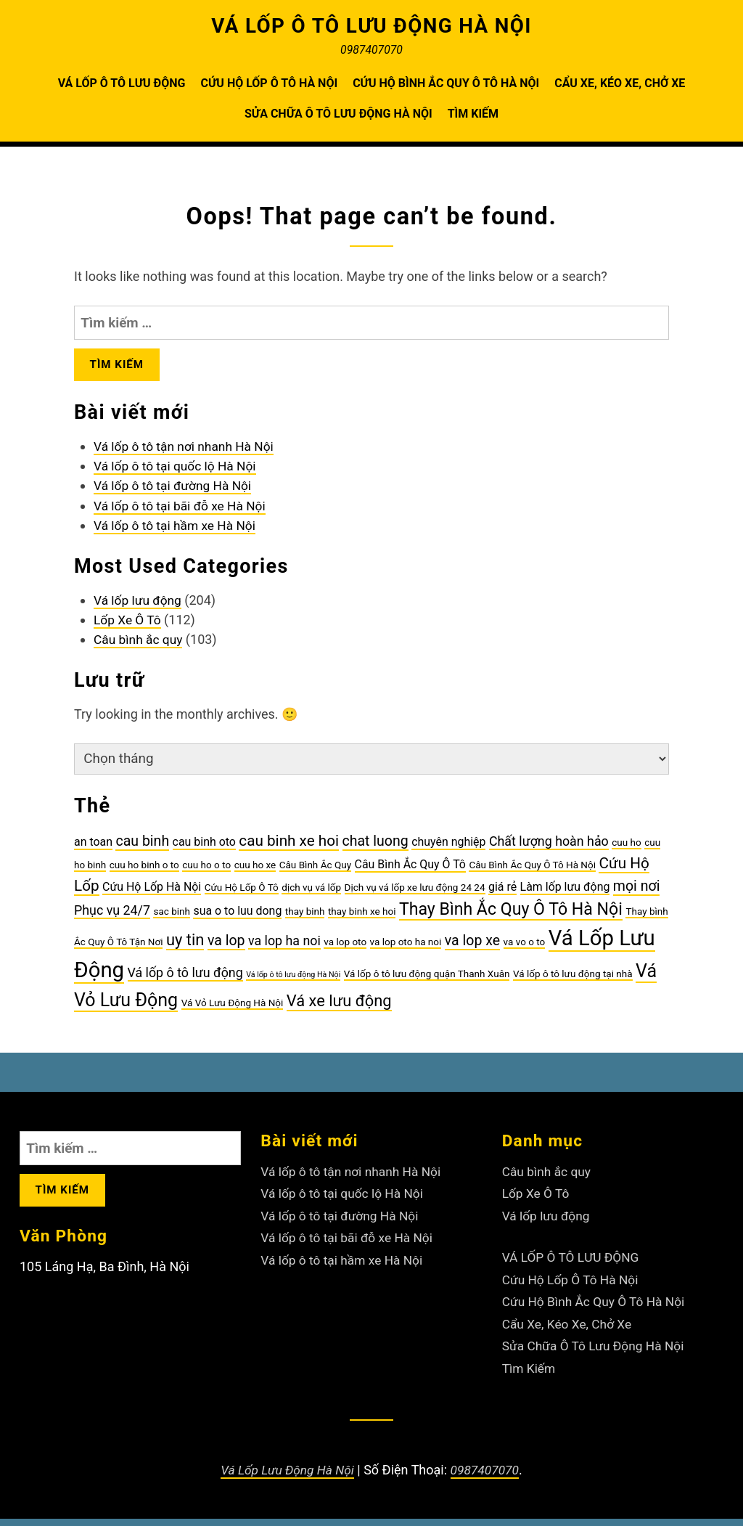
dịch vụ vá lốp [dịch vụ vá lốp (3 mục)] (311, 894)
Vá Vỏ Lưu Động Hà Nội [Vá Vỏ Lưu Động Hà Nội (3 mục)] (232, 1010)
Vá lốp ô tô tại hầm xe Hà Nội (178, 529)
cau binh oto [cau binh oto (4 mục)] (204, 849)
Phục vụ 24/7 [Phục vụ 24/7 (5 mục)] (112, 917)
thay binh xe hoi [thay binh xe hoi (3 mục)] (362, 918)
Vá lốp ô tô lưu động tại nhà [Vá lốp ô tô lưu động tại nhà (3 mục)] (573, 981)
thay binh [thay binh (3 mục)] (305, 918)
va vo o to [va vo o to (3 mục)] (525, 949)
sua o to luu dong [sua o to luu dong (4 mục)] (237, 918)
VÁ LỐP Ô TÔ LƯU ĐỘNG (122, 83)
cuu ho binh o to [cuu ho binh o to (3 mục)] (144, 872)
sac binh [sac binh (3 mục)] (171, 918)
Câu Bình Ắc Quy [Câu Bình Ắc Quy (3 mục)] (315, 872)
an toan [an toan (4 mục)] (93, 849)
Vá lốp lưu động (139, 605)
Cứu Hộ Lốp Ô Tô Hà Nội (268, 83)
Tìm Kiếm (473, 114)
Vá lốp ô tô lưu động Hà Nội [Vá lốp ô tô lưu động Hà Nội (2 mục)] (293, 982)
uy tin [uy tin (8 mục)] (185, 947)
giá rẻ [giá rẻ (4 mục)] (502, 894)
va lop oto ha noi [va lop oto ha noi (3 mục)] (406, 949)
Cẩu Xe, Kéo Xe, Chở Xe (619, 83)
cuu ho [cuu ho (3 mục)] (626, 849)
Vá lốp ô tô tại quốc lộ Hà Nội (178, 470)
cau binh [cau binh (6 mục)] (142, 848)
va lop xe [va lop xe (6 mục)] (472, 947)
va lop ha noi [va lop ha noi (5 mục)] (284, 947)
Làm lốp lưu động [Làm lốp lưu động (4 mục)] (565, 894)
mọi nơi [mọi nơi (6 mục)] (636, 893)
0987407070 (486, 1477)
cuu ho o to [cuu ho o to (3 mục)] (206, 872)
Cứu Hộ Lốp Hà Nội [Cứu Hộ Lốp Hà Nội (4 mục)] (151, 894)
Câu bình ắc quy (140, 644)
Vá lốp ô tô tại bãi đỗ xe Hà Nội (183, 510)
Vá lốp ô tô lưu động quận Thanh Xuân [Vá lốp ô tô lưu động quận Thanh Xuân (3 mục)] (427, 981)
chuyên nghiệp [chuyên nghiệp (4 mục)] (448, 849)
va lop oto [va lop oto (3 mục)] (345, 949)
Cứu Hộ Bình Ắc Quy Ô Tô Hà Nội (446, 83)
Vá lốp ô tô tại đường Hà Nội (176, 490)
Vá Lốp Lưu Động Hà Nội (286, 1477)
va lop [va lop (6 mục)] (226, 947)
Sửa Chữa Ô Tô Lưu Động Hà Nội (338, 114)
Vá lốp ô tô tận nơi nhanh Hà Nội (187, 451)
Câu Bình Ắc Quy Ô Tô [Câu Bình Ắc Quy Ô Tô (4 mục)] (410, 871)
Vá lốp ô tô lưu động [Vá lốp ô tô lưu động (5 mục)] (185, 979)
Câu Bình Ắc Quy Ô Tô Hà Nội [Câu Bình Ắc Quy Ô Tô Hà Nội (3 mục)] (532, 872)
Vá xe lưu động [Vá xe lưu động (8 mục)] (339, 1008)
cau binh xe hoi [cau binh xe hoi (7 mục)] (289, 848)
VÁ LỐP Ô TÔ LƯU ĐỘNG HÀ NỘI (371, 25)
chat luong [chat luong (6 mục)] (375, 848)
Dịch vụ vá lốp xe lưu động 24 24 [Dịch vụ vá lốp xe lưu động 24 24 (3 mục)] (415, 894)
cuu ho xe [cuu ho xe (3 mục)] (255, 872)
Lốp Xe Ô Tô (128, 624)
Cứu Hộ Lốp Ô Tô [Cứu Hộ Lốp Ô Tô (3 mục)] (242, 894)
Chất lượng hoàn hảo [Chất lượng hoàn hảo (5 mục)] (549, 848)
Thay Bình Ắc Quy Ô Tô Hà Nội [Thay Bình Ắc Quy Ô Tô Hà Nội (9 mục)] (511, 916)
